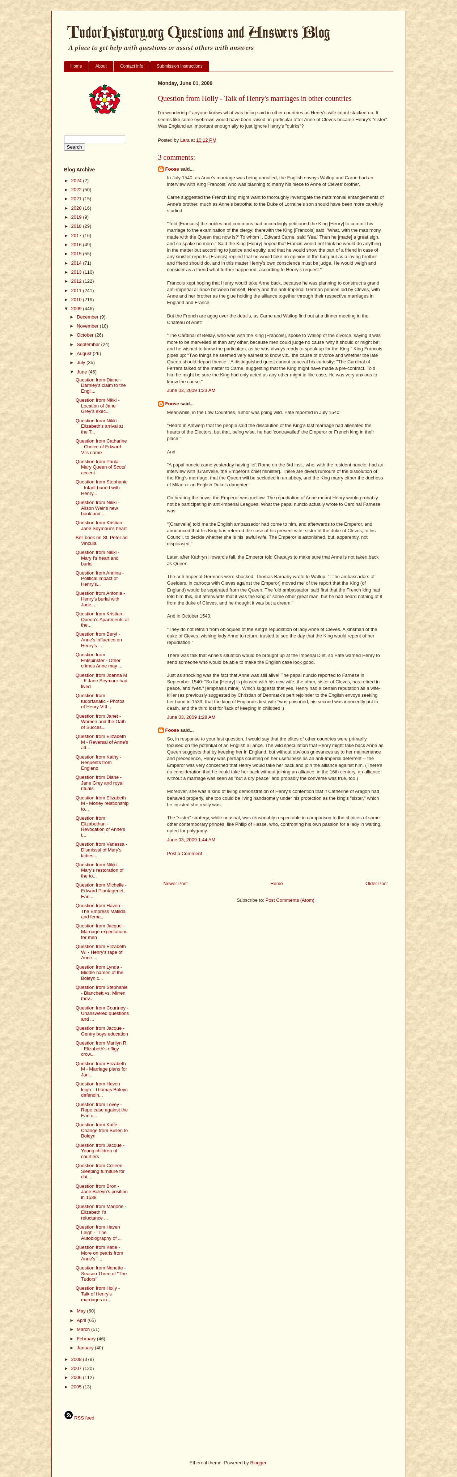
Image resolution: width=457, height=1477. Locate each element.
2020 (77, 208)
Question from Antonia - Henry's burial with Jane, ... (100, 598)
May (82, 1311)
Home (76, 66)
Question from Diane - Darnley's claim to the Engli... (101, 385)
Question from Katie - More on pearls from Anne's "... (99, 1253)
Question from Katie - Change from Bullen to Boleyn (102, 1130)
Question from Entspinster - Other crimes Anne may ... (99, 660)
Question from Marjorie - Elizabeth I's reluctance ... (101, 1212)
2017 (77, 235)
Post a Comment (184, 853)
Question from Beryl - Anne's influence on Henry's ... (99, 639)
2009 (77, 308)
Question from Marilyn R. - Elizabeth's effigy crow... (102, 1048)
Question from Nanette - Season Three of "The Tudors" (101, 1273)
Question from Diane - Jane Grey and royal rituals (99, 782)
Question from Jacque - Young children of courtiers (100, 1151)
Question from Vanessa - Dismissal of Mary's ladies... (101, 849)
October (86, 335)
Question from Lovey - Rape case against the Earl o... (102, 1110)
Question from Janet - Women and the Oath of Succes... (101, 721)
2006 (77, 1377)
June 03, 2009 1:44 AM (191, 839)
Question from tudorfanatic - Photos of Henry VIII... (100, 701)
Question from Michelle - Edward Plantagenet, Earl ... (101, 890)
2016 (77, 244)
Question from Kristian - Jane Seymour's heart (101, 525)
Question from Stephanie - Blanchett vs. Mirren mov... (102, 993)
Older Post (376, 883)
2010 (77, 299)
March (84, 1329)
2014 (77, 263)
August (85, 353)
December (88, 317)
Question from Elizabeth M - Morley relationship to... (102, 803)
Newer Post (176, 883)
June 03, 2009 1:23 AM (191, 390)
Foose (172, 169)
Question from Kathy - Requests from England (98, 762)
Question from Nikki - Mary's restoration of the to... (99, 870)
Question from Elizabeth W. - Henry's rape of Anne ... (101, 952)
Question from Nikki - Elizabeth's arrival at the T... (99, 426)
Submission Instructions (180, 66)
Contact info (131, 66)
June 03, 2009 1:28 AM (191, 717)
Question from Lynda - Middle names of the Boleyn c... (99, 972)
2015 (77, 253)
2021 (77, 198)
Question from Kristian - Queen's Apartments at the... (102, 619)
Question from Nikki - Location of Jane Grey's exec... (97, 405)
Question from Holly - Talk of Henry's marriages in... (98, 1293)
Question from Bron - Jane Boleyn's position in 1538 (102, 1191)
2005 (77, 1387)
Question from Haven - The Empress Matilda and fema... (101, 911)
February (87, 1338)
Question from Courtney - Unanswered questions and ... (102, 1013)
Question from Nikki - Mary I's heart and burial (97, 558)
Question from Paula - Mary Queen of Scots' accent (101, 467)
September (89, 344)
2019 (77, 217)
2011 (77, 290)
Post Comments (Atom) (290, 900)
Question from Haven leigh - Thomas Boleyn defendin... (102, 1089)
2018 (77, 226)
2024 (77, 180)
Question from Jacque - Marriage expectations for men (101, 931)
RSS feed (79, 1418)
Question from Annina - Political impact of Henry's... (100, 578)
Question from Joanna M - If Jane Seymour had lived (101, 681)
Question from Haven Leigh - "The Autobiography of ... (99, 1232)
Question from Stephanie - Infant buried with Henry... (102, 487)
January (86, 1347)
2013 (77, 272)
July (81, 362)
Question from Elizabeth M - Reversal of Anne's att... (102, 742)
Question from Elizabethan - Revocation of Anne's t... (100, 826)
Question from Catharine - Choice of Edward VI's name (101, 446)
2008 (77, 1359)
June (82, 372)
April (82, 1320)
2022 (77, 189)
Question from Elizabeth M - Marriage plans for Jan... (101, 1069)
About (101, 66)
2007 (77, 1368)
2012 (77, 281)
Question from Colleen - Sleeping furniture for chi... (100, 1171)
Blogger (258, 1462)
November (88, 326)
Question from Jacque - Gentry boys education (102, 1031)
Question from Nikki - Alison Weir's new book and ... (97, 508)
